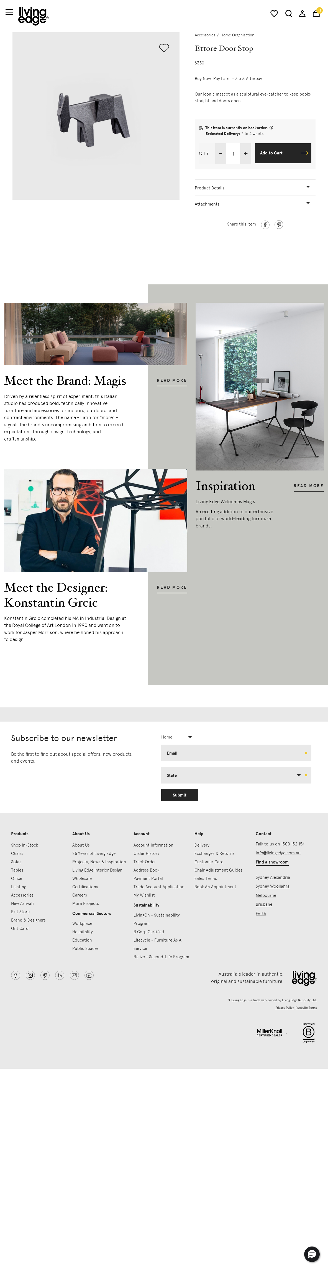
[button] (312, 1254)
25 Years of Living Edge (94, 853)
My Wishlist (144, 895)
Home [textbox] (166, 737)
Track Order (145, 861)
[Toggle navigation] (9, 12)
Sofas (16, 861)
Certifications (85, 886)
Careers (79, 895)
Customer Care (208, 861)
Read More (172, 380)
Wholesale (82, 878)
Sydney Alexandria (273, 877)
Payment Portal (148, 878)
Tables (17, 870)
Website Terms (306, 1008)
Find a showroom (272, 862)
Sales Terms (205, 878)
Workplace (82, 923)
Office (16, 878)
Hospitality (82, 931)
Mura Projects (85, 903)
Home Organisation (237, 35)
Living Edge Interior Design (97, 870)
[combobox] (178, 737)
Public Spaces (85, 948)
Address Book (146, 870)
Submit (179, 795)
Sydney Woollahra (272, 886)
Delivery (201, 845)
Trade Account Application (159, 886)
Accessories (205, 35)
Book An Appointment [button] (215, 886)
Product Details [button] (209, 188)
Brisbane (264, 904)
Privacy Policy (284, 1008)
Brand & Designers (28, 920)
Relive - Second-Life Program (161, 956)
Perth (261, 913)
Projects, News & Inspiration (99, 861)
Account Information (153, 845)
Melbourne (266, 895)
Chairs (17, 853)
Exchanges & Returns (214, 853)
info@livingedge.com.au (278, 852)
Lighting (18, 886)
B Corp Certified (149, 931)
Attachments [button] (207, 204)
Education (82, 940)
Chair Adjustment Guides (218, 870)
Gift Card (20, 928)
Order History (146, 853)
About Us (81, 845)
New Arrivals (22, 903)
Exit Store (20, 911)
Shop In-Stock (24, 845)
